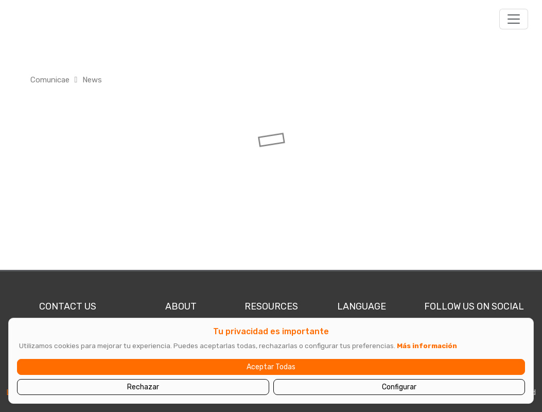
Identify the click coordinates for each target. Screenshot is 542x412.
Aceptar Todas (271, 367)
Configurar (399, 387)
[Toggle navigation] (513, 19)
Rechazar (143, 387)
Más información (427, 345)
